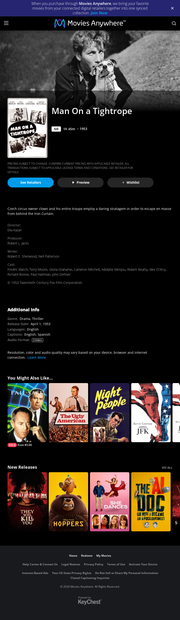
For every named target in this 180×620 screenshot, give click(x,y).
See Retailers (30, 182)
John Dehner (61, 274)
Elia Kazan (15, 230)
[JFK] (151, 412)
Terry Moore (38, 269)
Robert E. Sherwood (22, 256)
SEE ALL (167, 468)
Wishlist (130, 182)
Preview (81, 182)
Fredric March (18, 269)
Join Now (99, 12)
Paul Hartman (40, 274)
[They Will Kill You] (27, 501)
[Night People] (109, 412)
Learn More (36, 357)
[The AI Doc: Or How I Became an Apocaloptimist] (151, 501)
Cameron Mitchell (87, 269)
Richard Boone (18, 274)
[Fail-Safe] (27, 415)
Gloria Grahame (60, 269)
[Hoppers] (68, 501)
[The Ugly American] (68, 412)
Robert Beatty (137, 269)
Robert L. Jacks (18, 243)
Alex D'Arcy (157, 269)
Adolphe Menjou (113, 269)
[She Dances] (109, 501)
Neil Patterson (48, 256)
